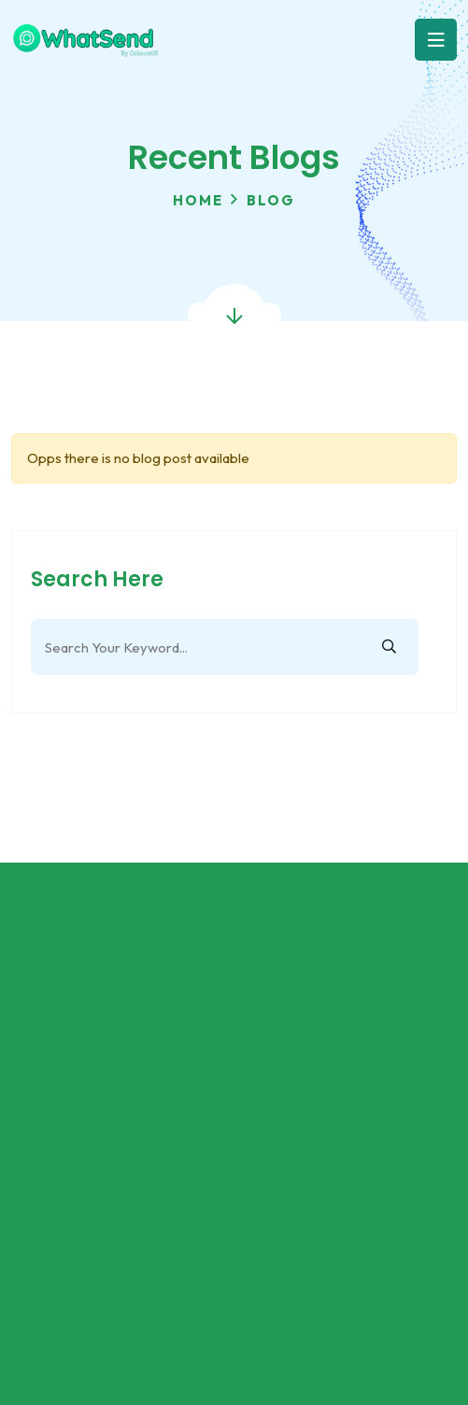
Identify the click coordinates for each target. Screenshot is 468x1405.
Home (198, 200)
